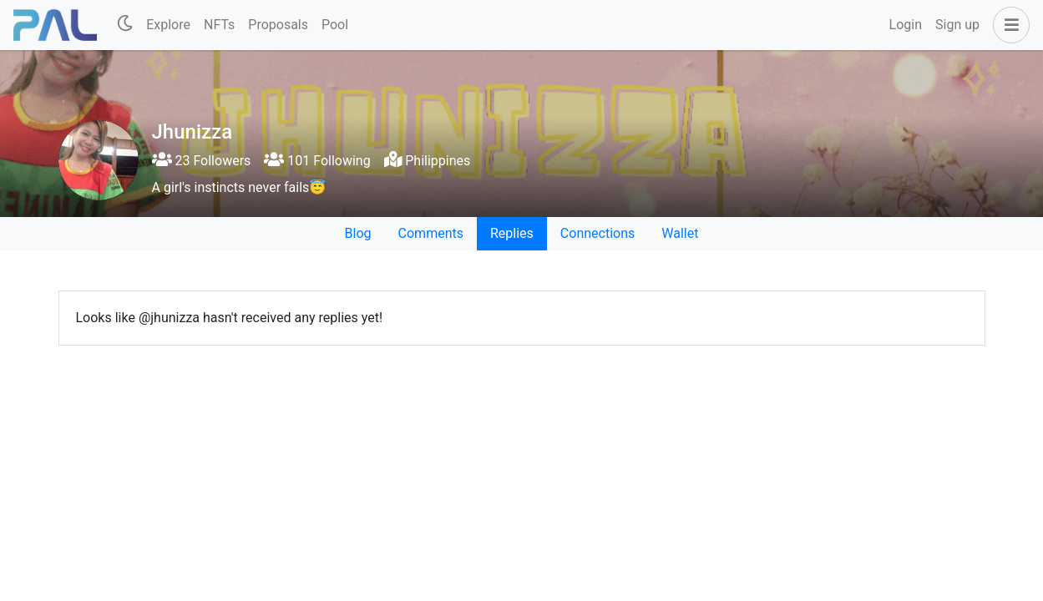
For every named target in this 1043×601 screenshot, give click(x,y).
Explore (168, 25)
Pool (335, 25)
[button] (1008, 25)
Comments (430, 233)
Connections (597, 233)
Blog (358, 233)
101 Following (317, 161)
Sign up (957, 25)
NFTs (219, 25)
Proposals (278, 25)
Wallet (679, 233)
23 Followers (201, 161)
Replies (512, 233)
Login (905, 25)
